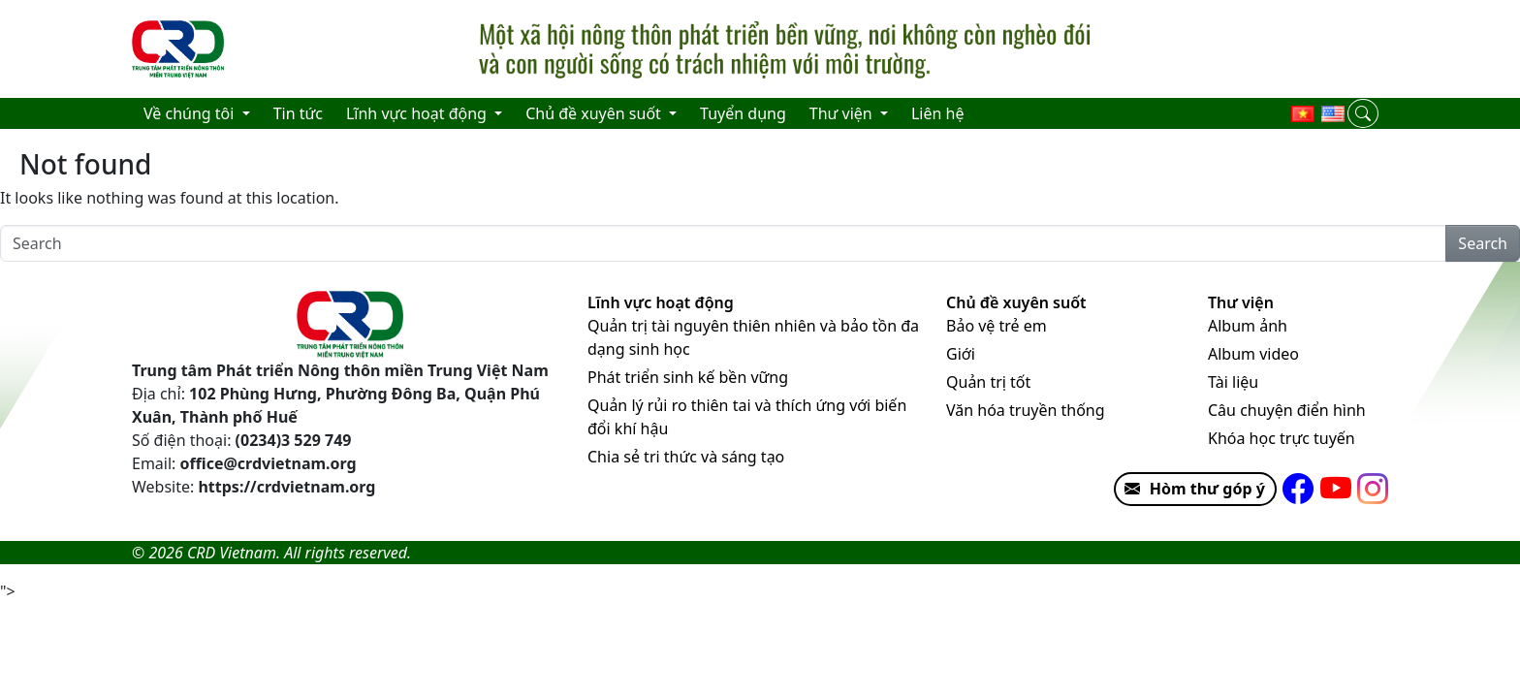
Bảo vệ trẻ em (996, 325)
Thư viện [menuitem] (842, 113)
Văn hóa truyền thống (1025, 410)
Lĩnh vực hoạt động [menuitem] (418, 113)
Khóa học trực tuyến (1281, 438)
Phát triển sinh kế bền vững (687, 377)
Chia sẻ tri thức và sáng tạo (685, 456)
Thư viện (1241, 302)
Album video (1253, 354)
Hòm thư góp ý (1190, 488)
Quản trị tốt (988, 382)
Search (1482, 243)
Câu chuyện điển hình (1287, 410)
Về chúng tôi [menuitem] (190, 113)
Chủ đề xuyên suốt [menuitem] (595, 113)
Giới (960, 354)
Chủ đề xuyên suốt (1016, 302)
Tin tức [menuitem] (298, 113)
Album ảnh (1247, 325)
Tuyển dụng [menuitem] (743, 113)
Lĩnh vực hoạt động (660, 302)
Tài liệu (1233, 382)
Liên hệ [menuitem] (938, 113)
